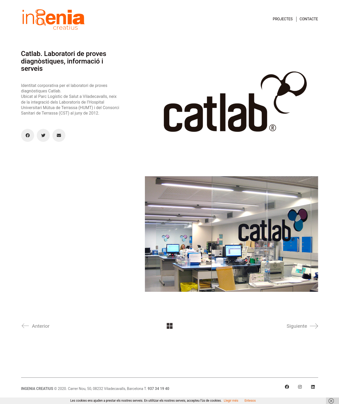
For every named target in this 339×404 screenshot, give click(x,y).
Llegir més (231, 400)
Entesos (250, 400)
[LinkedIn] (313, 387)
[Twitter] (43, 135)
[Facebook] (27, 135)
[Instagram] (300, 387)
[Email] (58, 135)
